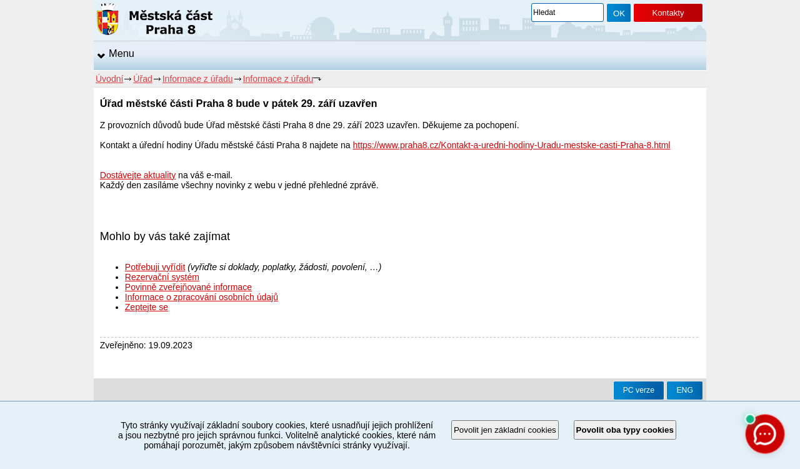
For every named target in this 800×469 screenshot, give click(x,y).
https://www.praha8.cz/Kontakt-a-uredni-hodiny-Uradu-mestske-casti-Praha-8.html (511, 145)
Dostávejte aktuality (138, 175)
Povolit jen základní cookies (505, 430)
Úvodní (109, 79)
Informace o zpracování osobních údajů (201, 297)
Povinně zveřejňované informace (188, 287)
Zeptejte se (146, 307)
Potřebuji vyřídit (155, 267)
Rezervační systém (162, 277)
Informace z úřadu (197, 79)
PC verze (638, 390)
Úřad (142, 79)
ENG (684, 390)
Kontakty (668, 13)
